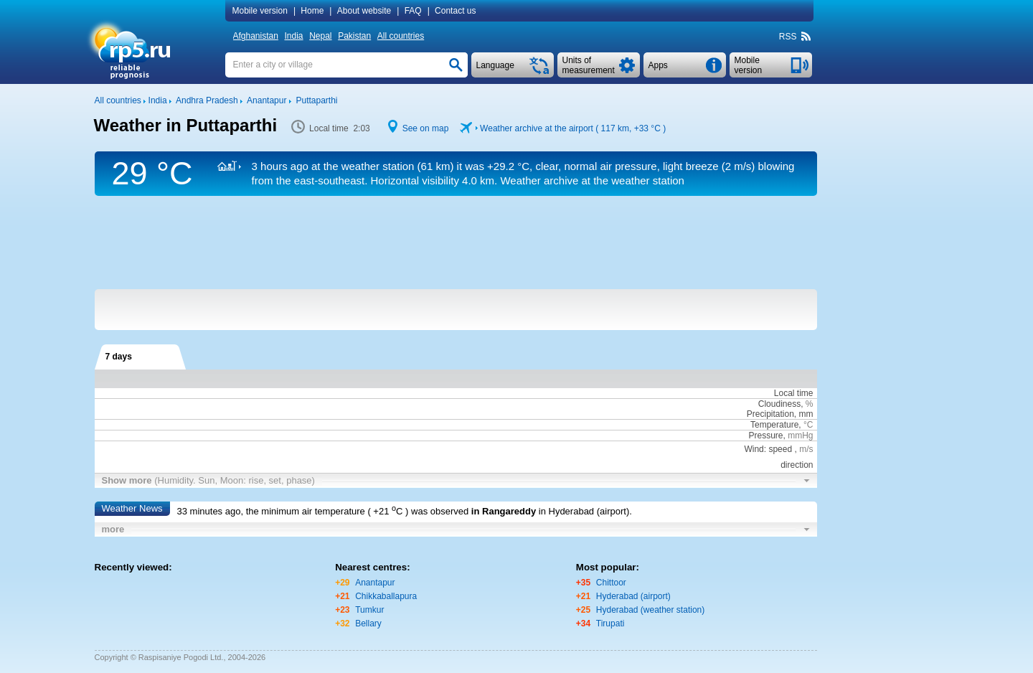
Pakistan (354, 36)
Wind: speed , (778, 449)
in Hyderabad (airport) (584, 511)
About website (364, 11)
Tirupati (610, 623)
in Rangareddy (503, 511)
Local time (793, 393)
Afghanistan (255, 36)
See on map (425, 128)
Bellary (368, 623)
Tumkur (369, 610)
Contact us (455, 11)
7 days (118, 357)
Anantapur (375, 583)
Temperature (774, 425)
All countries (400, 36)
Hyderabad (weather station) (650, 610)
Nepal (320, 36)
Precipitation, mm (780, 414)
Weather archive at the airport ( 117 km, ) (573, 128)
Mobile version (260, 11)
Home (312, 11)
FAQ (413, 11)
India (294, 36)
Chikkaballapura (386, 596)
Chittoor (611, 583)
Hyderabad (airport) (633, 596)
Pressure (765, 435)
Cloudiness (779, 404)
